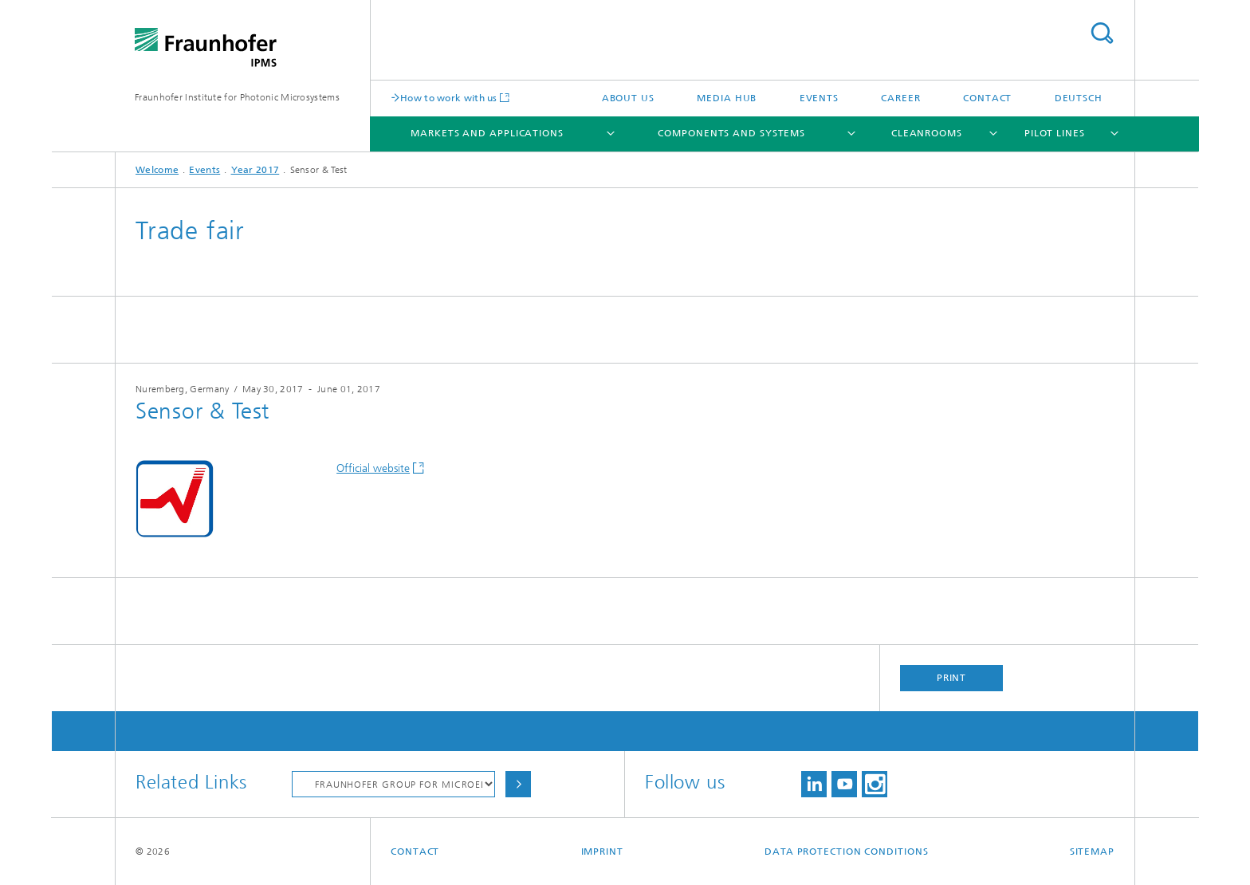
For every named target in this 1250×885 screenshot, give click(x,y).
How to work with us (448, 97)
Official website (373, 468)
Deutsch (1079, 98)
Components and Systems (731, 133)
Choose (518, 784)
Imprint (602, 851)
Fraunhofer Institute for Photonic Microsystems (237, 97)
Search (1101, 33)
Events (819, 98)
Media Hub (727, 98)
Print (952, 677)
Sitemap (1092, 851)
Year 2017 (255, 169)
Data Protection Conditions (846, 851)
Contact (987, 98)
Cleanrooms (926, 133)
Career (900, 98)
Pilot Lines (1054, 133)
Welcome (157, 169)
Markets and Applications (487, 133)
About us (628, 98)
